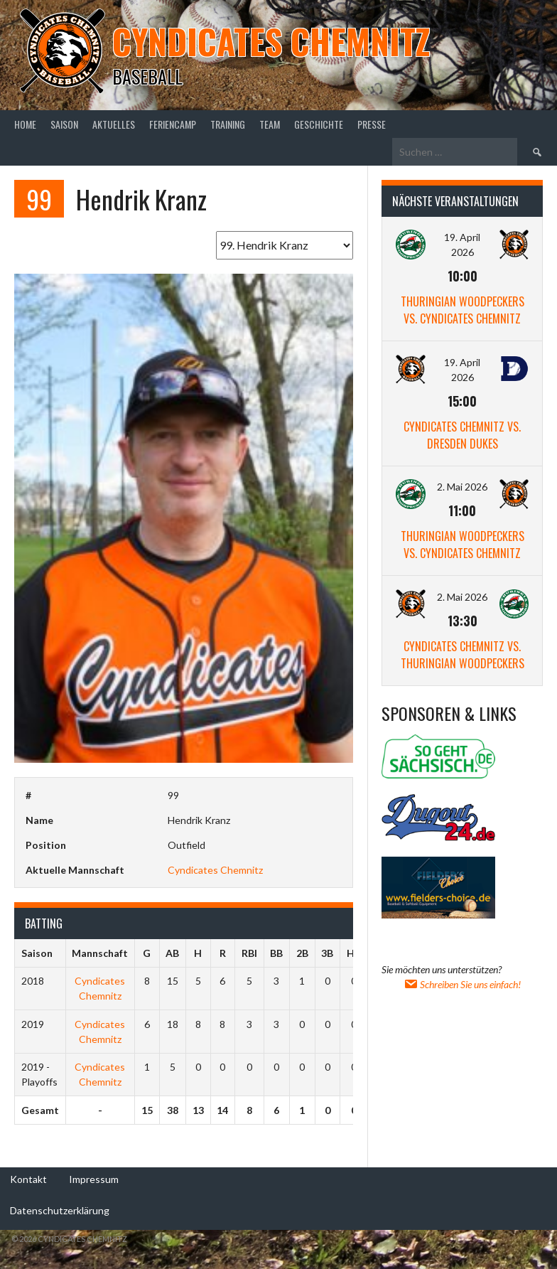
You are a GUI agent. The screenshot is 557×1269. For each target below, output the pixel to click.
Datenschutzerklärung (59, 1210)
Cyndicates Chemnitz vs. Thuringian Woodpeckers (462, 655)
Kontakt (28, 1179)
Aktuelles (113, 124)
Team (269, 124)
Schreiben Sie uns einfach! (462, 984)
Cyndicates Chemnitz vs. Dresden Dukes (462, 435)
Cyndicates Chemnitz (271, 41)
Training (227, 124)
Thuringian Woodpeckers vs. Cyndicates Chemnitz (462, 310)
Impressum (94, 1179)
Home (25, 124)
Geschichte (318, 124)
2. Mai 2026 (462, 487)
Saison (64, 124)
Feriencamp (172, 124)
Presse (371, 124)
